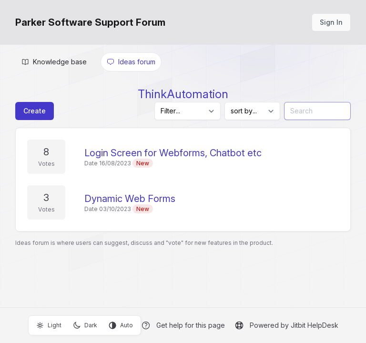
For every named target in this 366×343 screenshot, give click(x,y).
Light (48, 325)
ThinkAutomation (183, 94)
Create (34, 111)
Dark (85, 325)
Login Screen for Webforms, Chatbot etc (173, 153)
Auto (121, 325)
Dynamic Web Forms (129, 198)
